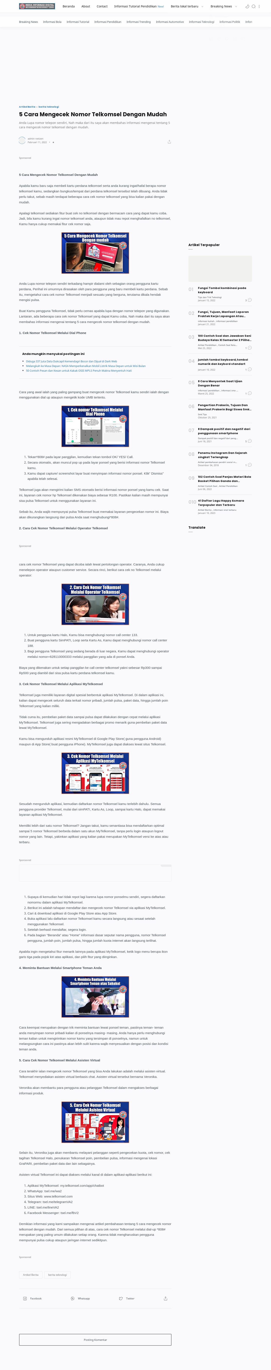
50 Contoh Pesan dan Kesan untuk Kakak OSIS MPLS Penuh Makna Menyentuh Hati (85, 370)
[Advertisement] (135, 64)
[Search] (254, 6)
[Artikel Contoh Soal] (209, 485)
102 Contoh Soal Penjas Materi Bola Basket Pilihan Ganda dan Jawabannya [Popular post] (224, 479)
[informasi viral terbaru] (226, 509)
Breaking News (28, 22)
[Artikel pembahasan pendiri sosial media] (220, 462)
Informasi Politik (230, 22)
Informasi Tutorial (78, 22)
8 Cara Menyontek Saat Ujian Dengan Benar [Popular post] (220, 383)
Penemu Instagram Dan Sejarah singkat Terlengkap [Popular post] (222, 455)
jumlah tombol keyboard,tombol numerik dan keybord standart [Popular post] (223, 362)
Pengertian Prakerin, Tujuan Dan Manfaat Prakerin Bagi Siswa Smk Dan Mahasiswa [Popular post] (223, 407)
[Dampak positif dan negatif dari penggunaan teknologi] (228, 438)
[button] (247, 6)
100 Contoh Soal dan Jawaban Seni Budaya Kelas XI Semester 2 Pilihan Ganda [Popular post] (224, 338)
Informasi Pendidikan (107, 22)
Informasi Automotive (170, 22)
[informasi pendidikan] (230, 321)
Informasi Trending (139, 22)
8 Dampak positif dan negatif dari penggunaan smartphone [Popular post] (224, 431)
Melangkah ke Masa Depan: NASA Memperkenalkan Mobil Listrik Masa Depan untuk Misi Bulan (94, 366)
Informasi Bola (52, 22)
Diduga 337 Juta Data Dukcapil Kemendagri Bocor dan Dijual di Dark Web (78, 361)
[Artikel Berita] (206, 509)
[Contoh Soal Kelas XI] (231, 344)
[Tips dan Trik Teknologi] (211, 297)
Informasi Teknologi (201, 22)
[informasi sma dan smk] (236, 390)
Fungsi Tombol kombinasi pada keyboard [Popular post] (222, 290)
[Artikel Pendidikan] (209, 344)
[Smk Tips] (203, 414)
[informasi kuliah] (207, 321)
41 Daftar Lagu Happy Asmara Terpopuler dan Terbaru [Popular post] (221, 503)
